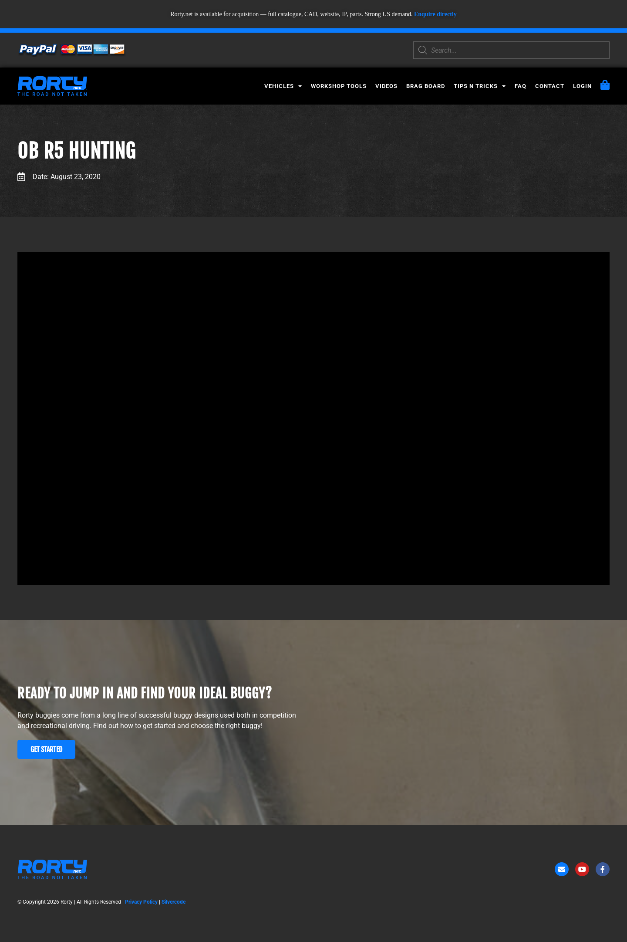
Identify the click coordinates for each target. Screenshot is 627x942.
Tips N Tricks (480, 86)
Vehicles (283, 86)
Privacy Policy (141, 902)
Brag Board (425, 86)
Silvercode (173, 902)
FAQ (520, 86)
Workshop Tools (339, 86)
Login (582, 86)
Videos (386, 86)
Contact (549, 86)
